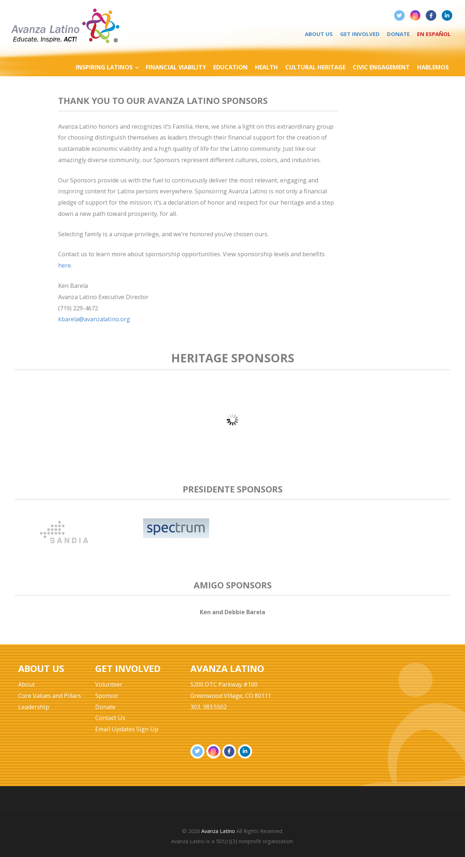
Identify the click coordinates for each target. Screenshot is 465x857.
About (26, 684)
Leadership (33, 707)
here (64, 265)
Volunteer (108, 684)
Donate (398, 33)
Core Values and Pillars (49, 696)
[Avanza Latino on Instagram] (415, 15)
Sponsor (106, 696)
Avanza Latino (218, 831)
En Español (433, 33)
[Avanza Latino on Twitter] (399, 15)
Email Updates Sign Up (126, 729)
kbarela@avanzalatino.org (94, 319)
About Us (319, 33)
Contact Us (110, 718)
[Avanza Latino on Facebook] (431, 15)
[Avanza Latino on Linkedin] (447, 15)
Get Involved (360, 33)
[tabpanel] (64, 538)
